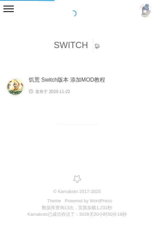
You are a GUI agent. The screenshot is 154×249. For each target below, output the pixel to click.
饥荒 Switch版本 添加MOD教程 (67, 80)
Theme (54, 200)
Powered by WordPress (88, 200)
